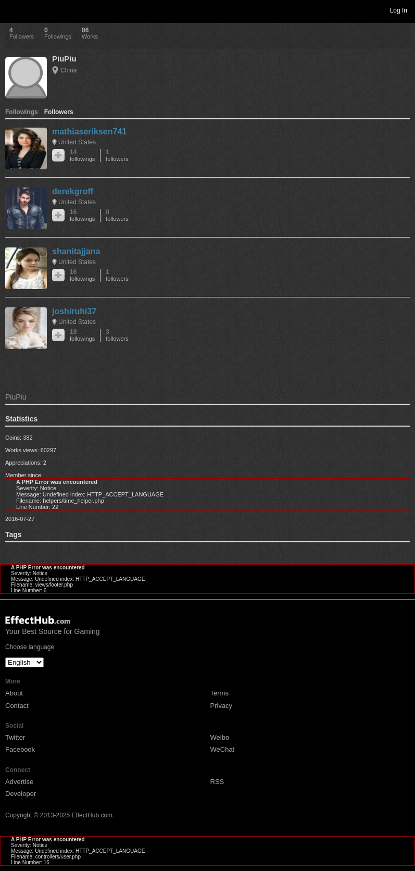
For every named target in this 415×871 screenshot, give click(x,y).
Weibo (220, 737)
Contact (17, 706)
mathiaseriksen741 (89, 131)
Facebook (20, 749)
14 (82, 155)
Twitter (15, 737)
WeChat (222, 749)
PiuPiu (64, 58)
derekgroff (72, 191)
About (14, 693)
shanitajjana (76, 251)
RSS (217, 782)
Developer (20, 794)
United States (77, 142)
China (68, 70)
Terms (219, 693)
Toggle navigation (12, 10)
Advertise (19, 782)
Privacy (221, 706)
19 (82, 335)
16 (82, 215)
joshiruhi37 (74, 311)
